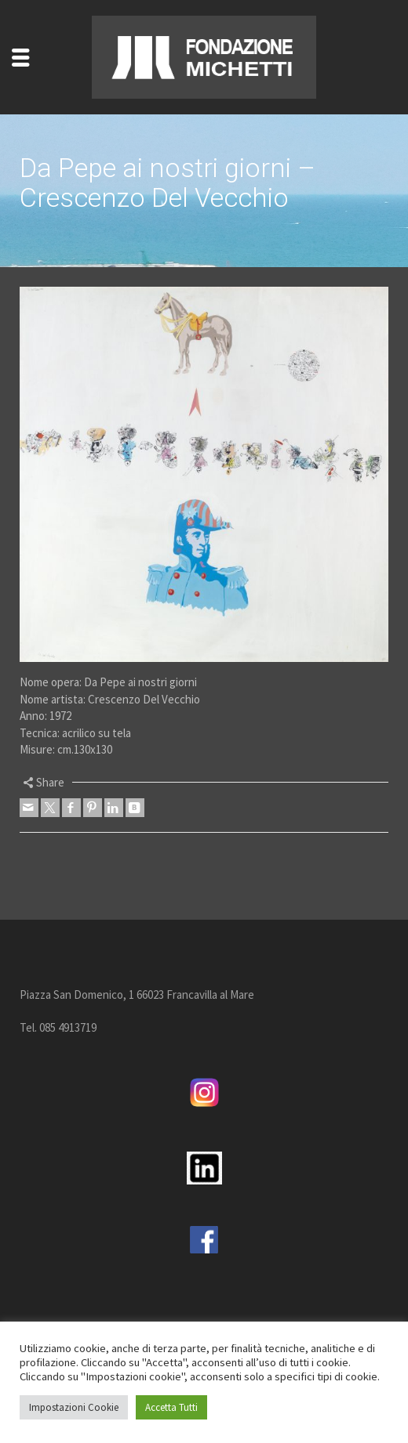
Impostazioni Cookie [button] (73, 1407)
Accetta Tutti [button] (171, 1407)
